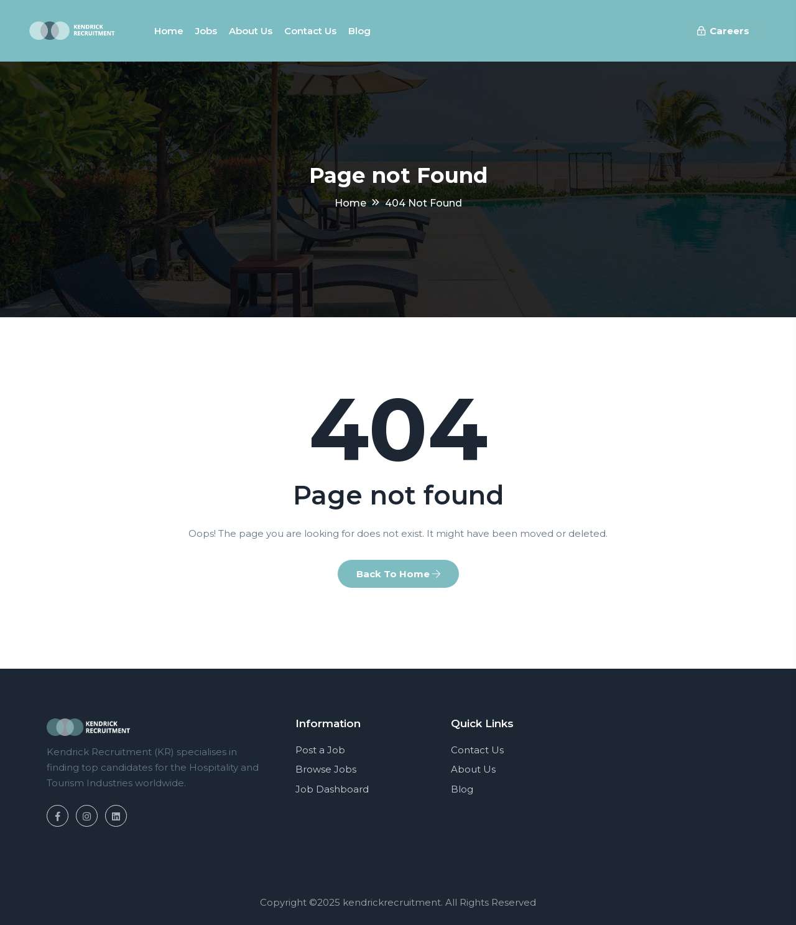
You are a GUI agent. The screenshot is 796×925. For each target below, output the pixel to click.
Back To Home (398, 574)
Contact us (310, 31)
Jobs (206, 31)
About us (250, 31)
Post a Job (320, 750)
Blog (359, 31)
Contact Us (477, 750)
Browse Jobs (325, 769)
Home (168, 31)
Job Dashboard (332, 789)
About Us (473, 769)
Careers (723, 31)
